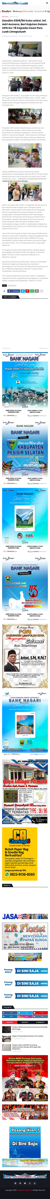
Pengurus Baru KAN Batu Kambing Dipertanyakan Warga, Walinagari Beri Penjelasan (26, 1047)
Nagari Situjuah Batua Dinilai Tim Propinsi (27, 1036)
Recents (25, 1022)
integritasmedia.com (24, 1190)
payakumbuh (13, 17)
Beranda (5, 17)
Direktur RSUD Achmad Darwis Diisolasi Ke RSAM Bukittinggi (29, 1028)
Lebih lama (43, 348)
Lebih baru (6, 348)
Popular (10, 1022)
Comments (40, 1022)
